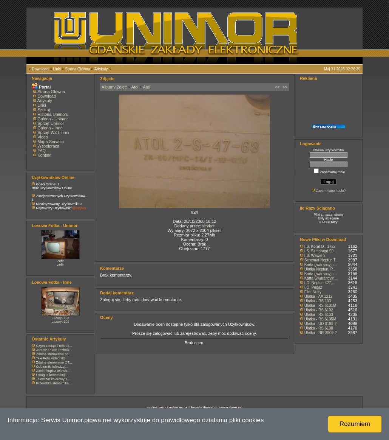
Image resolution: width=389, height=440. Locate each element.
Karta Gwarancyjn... (321, 278)
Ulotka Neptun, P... (320, 269)
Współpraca (48, 146)
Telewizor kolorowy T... (53, 379)
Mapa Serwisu (50, 141)
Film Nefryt (313, 292)
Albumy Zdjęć (114, 87)
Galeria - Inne (50, 128)
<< (277, 87)
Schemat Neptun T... (321, 260)
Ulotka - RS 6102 (318, 310)
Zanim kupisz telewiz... (53, 371)
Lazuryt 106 (60, 318)
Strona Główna (77, 69)
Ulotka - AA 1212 (318, 296)
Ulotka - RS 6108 (318, 328)
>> (284, 87)
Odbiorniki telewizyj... (52, 366)
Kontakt (44, 155)
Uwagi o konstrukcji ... (52, 375)
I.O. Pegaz (313, 287)
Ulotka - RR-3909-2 (320, 333)
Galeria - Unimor (52, 119)
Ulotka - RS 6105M (320, 319)
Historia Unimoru (52, 114)
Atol (135, 87)
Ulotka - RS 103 (317, 301)
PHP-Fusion (168, 408)
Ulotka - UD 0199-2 (320, 324)
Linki (57, 69)
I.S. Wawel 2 (315, 255)
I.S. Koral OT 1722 (320, 246)
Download (40, 69)
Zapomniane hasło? (331, 191)
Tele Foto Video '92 (50, 358)
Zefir (60, 261)
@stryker (79, 208)
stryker (208, 226)
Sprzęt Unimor (50, 123)
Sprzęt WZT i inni (53, 132)
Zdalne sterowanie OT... (54, 362)
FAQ (41, 150)
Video (42, 137)
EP (240, 408)
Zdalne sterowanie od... (54, 354)
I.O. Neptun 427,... (319, 283)
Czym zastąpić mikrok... (54, 346)
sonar (223, 408)
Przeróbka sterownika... (54, 383)
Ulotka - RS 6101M (320, 305)
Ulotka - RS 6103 (318, 315)
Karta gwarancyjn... (320, 265)
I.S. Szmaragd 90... (320, 251)
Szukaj (43, 109)
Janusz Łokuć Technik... (54, 350)
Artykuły (101, 69)
